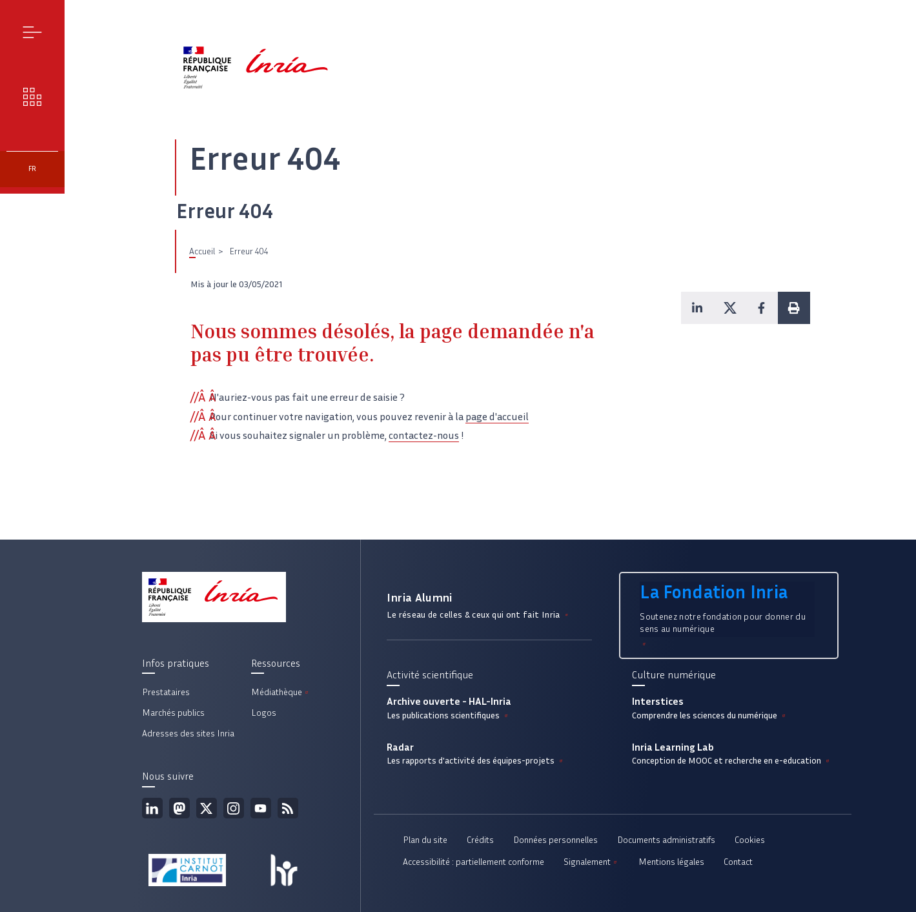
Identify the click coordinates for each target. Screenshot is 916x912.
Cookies (750, 840)
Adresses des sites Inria (188, 733)
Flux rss (288, 808)
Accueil (202, 251)
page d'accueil (497, 416)
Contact (738, 861)
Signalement (591, 861)
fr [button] (32, 169)
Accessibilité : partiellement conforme (473, 861)
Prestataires (166, 692)
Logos (263, 712)
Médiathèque (280, 692)
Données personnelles (555, 840)
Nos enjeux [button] (32, 96)
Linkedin (152, 808)
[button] (697, 308)
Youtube (260, 808)
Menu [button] (32, 32)
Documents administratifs (666, 840)
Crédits (480, 840)
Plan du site (425, 840)
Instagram (233, 808)
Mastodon (179, 808)
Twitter (206, 808)
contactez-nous (424, 435)
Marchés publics (173, 712)
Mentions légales (671, 861)
